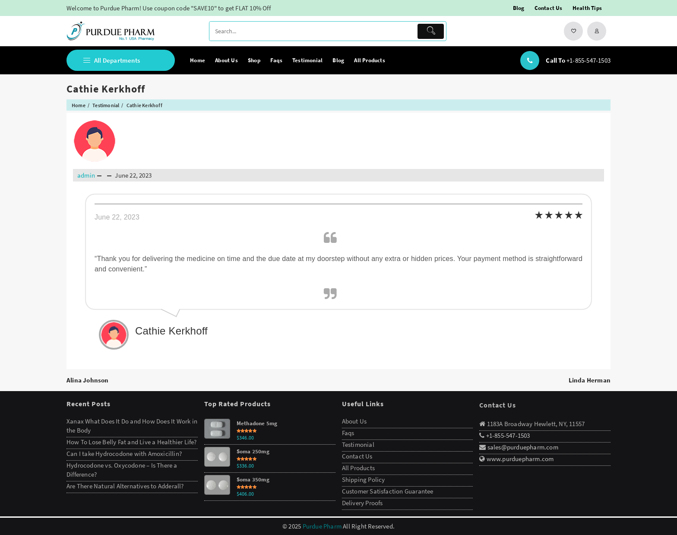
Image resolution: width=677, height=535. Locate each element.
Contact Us (357, 456)
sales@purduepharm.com (522, 447)
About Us (354, 421)
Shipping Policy (363, 479)
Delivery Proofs (362, 503)
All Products (358, 468)
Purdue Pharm (322, 526)
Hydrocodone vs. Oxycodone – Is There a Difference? (121, 469)
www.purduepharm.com (520, 459)
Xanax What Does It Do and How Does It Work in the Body (131, 425)
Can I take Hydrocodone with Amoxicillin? (124, 453)
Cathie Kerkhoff (105, 89)
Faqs (348, 433)
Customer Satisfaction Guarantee (387, 491)
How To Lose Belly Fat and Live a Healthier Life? (131, 442)
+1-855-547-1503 (588, 60)
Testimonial (358, 444)
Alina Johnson (87, 380)
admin (86, 175)
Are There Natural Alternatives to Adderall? (125, 486)
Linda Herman (590, 380)
